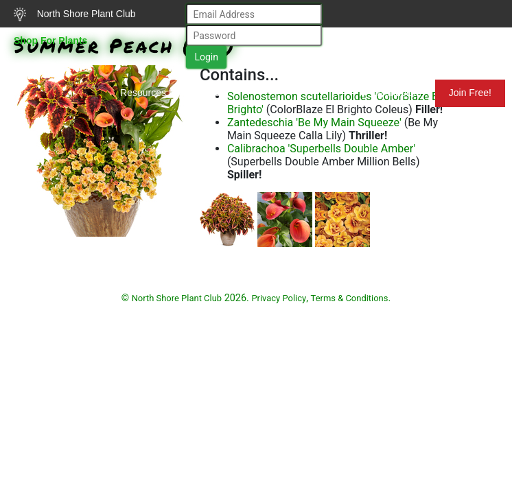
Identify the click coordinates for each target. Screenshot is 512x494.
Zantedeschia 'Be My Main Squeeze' (314, 122)
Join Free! (470, 92)
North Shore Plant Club (75, 14)
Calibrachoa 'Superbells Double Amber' (321, 148)
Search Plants (53, 67)
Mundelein (390, 92)
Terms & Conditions (349, 298)
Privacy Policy (278, 298)
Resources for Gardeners (174, 92)
